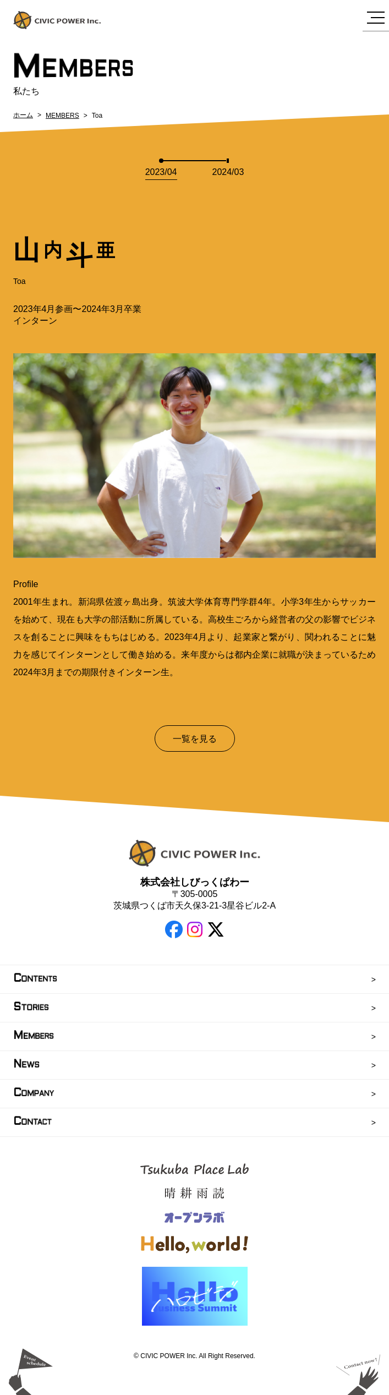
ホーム (23, 115)
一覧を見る (195, 738)
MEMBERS (62, 115)
